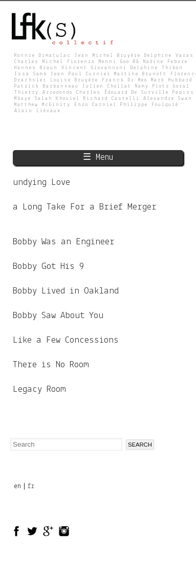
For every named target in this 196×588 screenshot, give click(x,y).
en (17, 486)
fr (31, 486)
